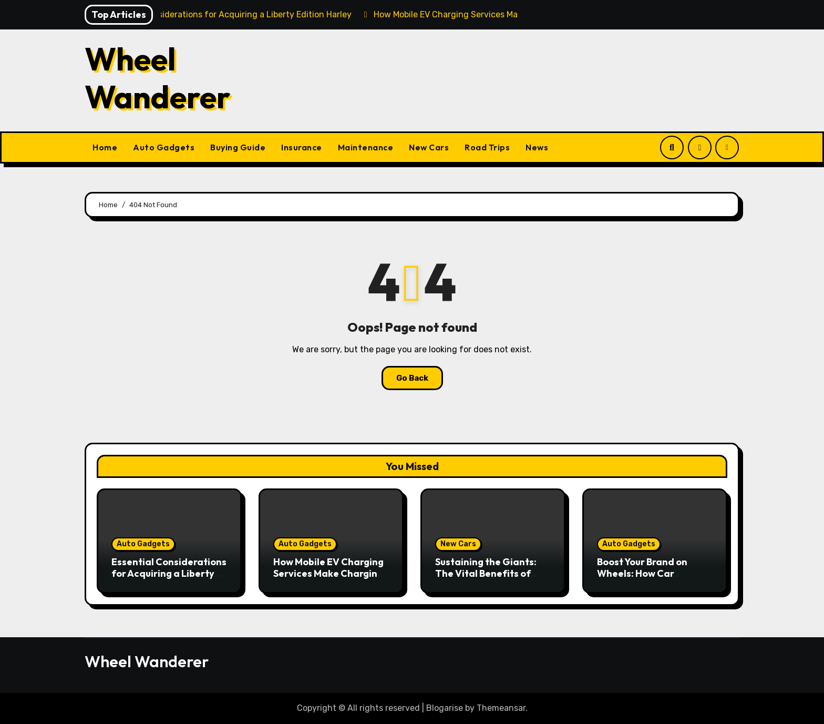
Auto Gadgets (163, 147)
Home (104, 147)
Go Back (412, 378)
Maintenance (366, 147)
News (537, 147)
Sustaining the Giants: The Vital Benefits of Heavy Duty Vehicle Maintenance (486, 579)
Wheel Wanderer (158, 78)
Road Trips (487, 147)
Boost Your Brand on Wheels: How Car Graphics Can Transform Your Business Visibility (653, 579)
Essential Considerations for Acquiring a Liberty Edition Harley (168, 573)
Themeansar (501, 708)
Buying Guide (237, 147)
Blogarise (444, 708)
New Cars (429, 147)
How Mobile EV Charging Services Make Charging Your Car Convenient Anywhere (328, 579)
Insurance (301, 147)
